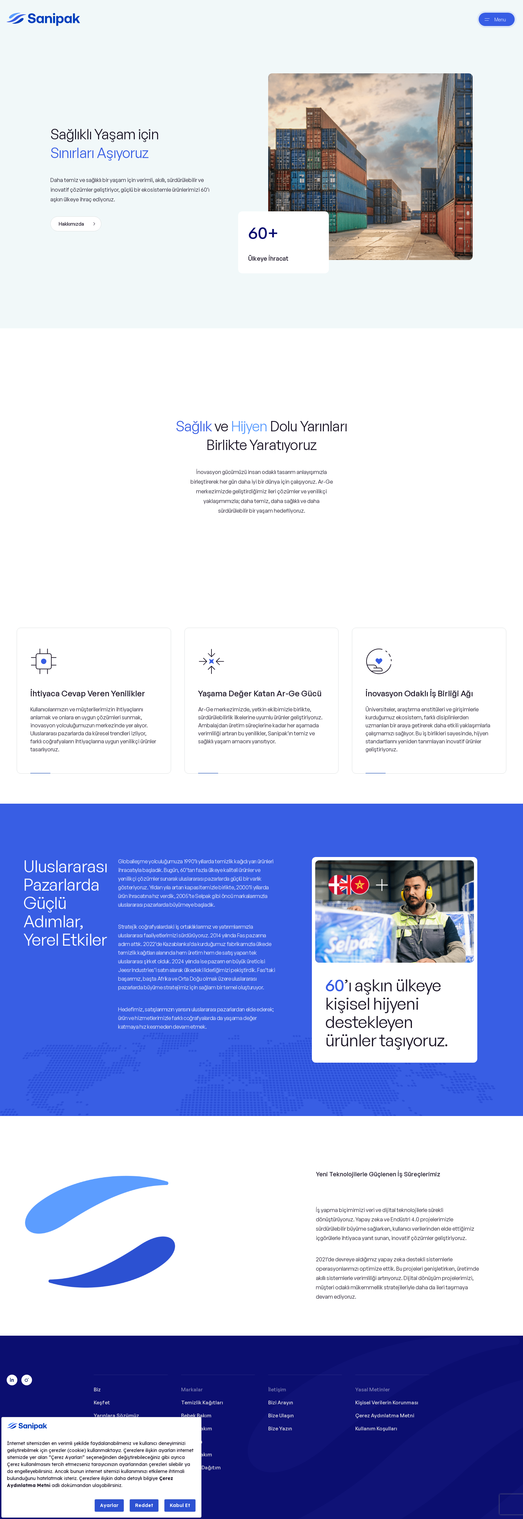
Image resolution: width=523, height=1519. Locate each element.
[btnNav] (497, 19)
